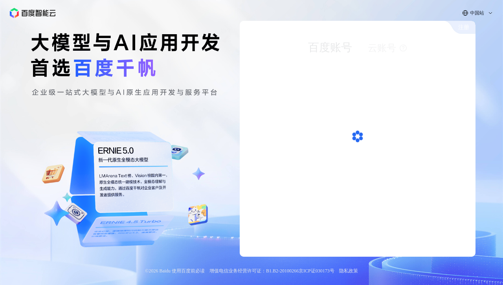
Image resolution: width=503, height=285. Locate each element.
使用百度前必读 (188, 271)
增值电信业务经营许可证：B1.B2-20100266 (254, 271)
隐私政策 (348, 271)
